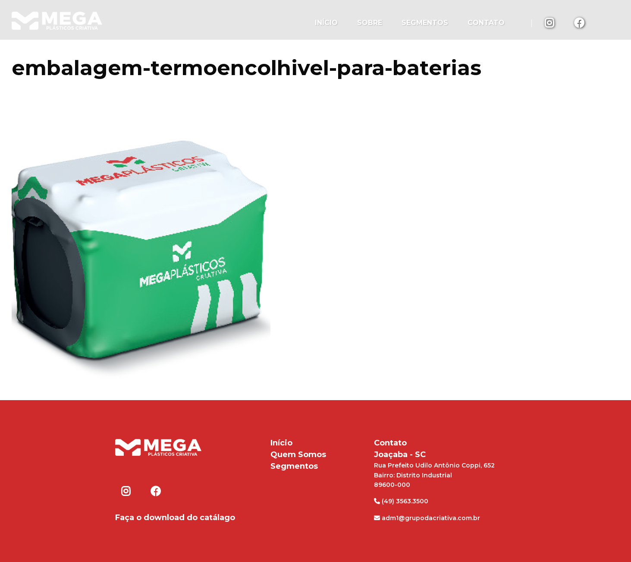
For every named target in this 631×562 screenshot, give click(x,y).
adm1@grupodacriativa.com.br (427, 518)
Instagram (550, 22)
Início (326, 23)
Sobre (369, 23)
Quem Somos (298, 454)
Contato (486, 23)
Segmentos (425, 23)
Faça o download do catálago (175, 517)
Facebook (579, 22)
